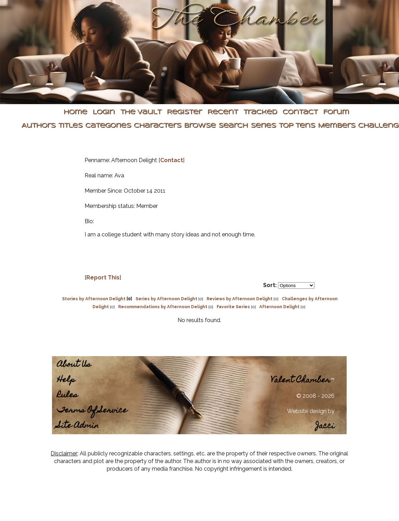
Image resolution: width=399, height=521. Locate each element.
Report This (103, 277)
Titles (70, 126)
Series (263, 126)
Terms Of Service (92, 410)
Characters (157, 126)
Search (233, 126)
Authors (38, 126)
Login (104, 112)
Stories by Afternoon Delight (93, 298)
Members (336, 126)
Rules (67, 395)
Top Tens (297, 126)
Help (66, 380)
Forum (336, 112)
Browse (200, 126)
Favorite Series (233, 306)
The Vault (140, 112)
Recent (222, 112)
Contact (300, 112)
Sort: (270, 285)
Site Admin (78, 426)
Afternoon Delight (279, 306)
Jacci (325, 426)
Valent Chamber (300, 380)
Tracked (260, 112)
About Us (74, 365)
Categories (108, 126)
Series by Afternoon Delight (166, 298)
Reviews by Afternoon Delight (239, 298)
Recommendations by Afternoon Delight (162, 306)
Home (75, 112)
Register (184, 112)
